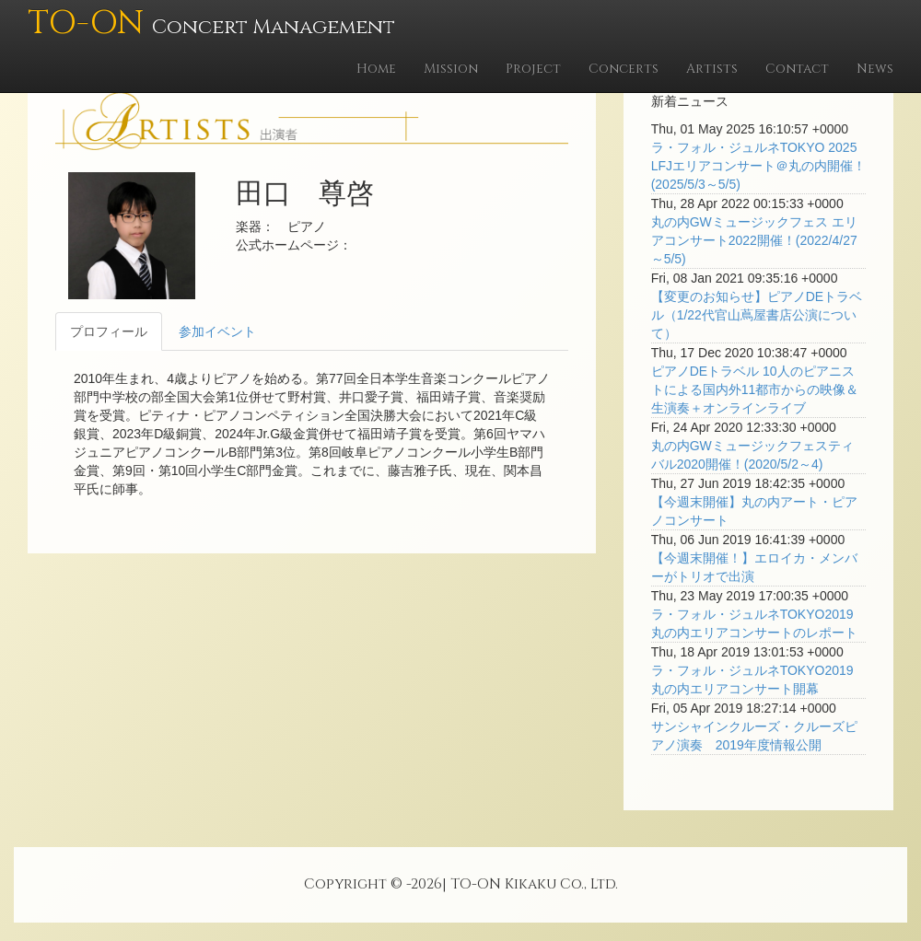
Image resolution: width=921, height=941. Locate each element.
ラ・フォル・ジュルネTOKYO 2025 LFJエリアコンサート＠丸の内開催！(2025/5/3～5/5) (758, 166)
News (875, 68)
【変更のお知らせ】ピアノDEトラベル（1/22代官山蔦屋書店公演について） (756, 315)
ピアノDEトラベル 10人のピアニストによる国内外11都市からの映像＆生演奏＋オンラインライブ (755, 389)
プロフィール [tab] (108, 331)
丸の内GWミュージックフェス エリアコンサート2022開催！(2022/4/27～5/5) (754, 240)
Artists (712, 68)
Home (376, 68)
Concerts (624, 68)
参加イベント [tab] (217, 331)
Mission (451, 68)
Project (533, 68)
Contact (797, 68)
